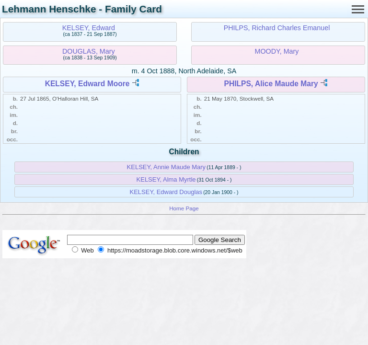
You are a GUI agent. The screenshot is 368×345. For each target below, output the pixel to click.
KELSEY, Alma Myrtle (166, 179)
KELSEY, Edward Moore (87, 84)
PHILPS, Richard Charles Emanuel (277, 28)
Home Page (184, 208)
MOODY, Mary (277, 51)
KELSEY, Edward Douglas (166, 192)
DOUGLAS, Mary (88, 51)
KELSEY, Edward (88, 28)
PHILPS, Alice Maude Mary (271, 84)
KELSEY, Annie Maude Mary (166, 167)
